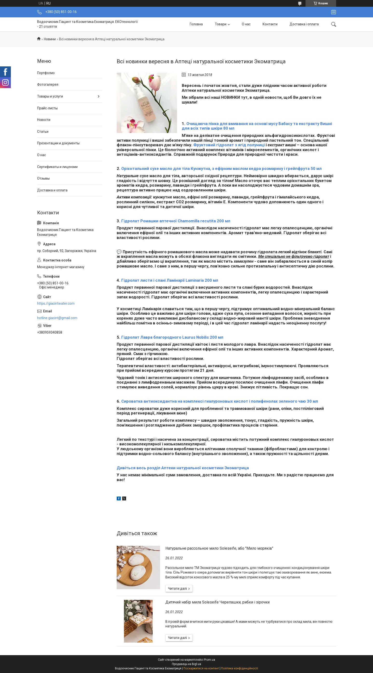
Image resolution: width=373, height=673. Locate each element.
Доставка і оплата (304, 24)
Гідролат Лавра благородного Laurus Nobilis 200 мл (172, 337)
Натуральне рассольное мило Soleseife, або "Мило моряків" (219, 548)
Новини (50, 39)
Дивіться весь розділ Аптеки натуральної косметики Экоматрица (183, 467)
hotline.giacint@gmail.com (57, 318)
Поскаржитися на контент (201, 668)
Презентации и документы (58, 143)
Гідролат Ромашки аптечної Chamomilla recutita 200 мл (175, 220)
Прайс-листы (47, 108)
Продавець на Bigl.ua (186, 664)
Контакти (270, 24)
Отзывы (43, 178)
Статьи (42, 131)
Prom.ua (209, 659)
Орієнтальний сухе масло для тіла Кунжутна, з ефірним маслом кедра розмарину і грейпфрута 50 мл (221, 168)
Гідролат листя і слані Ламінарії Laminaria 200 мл (169, 280)
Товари (220, 24)
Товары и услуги (50, 96)
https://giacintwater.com (56, 303)
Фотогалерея (47, 84)
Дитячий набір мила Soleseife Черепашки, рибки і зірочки (217, 602)
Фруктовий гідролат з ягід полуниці (229, 144)
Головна (196, 24)
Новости (43, 120)
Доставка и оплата (52, 190)
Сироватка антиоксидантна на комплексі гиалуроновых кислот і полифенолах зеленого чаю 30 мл (219, 401)
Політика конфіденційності (239, 668)
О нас (246, 24)
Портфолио (46, 73)
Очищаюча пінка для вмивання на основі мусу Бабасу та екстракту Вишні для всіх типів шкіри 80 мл (257, 126)
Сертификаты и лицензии (57, 167)
